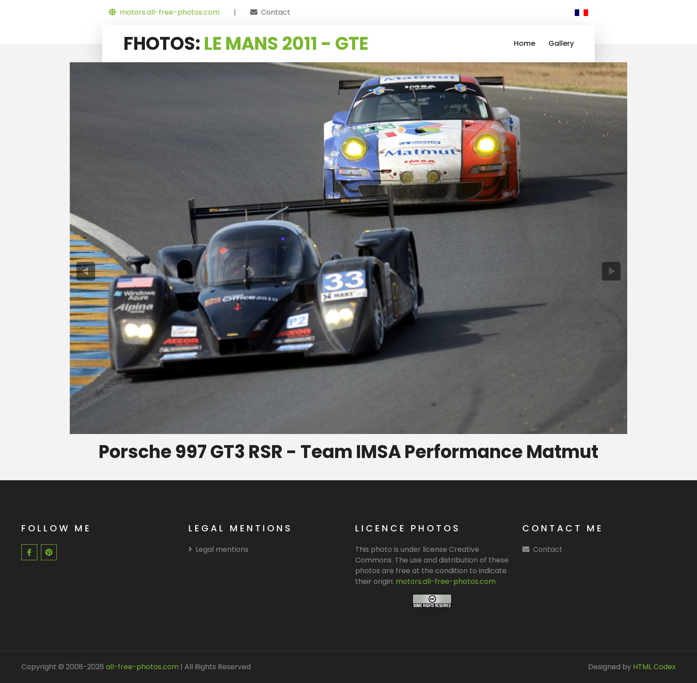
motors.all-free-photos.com (164, 12)
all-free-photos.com (141, 667)
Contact (275, 12)
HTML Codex (654, 667)
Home (524, 43)
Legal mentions (218, 549)
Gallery (561, 43)
